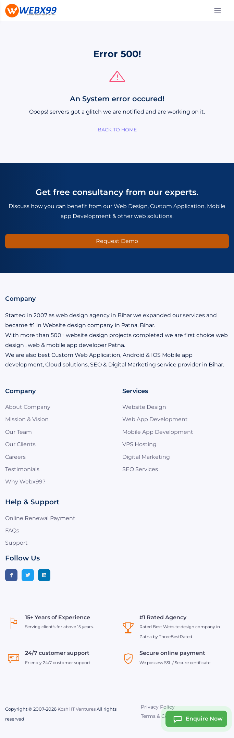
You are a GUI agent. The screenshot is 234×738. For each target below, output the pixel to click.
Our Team (18, 432)
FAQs (12, 530)
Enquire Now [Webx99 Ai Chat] (196, 719)
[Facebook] (11, 575)
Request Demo (117, 241)
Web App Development (155, 419)
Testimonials (22, 469)
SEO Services (140, 469)
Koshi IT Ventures (77, 709)
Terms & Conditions (164, 716)
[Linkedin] (44, 575)
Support (16, 543)
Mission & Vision (27, 419)
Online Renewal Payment (40, 518)
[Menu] (217, 10)
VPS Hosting (139, 444)
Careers (15, 457)
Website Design (144, 407)
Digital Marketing (146, 457)
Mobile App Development (157, 432)
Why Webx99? (25, 481)
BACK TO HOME (117, 130)
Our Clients (20, 444)
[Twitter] (28, 575)
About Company (27, 407)
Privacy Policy (158, 707)
